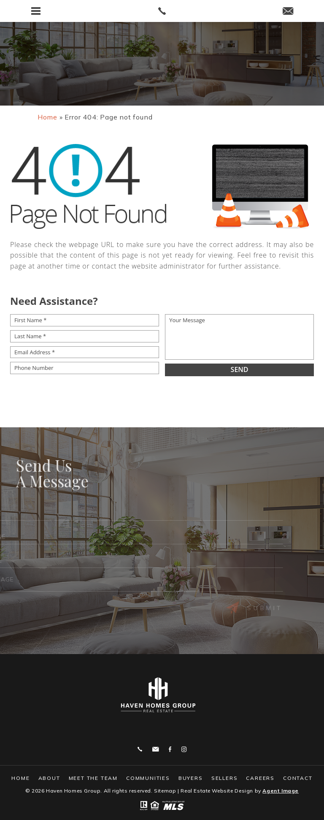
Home (20, 778)
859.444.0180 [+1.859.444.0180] (140, 749)
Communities (148, 778)
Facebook (170, 749)
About (49, 778)
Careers (260, 778)
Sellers (224, 778)
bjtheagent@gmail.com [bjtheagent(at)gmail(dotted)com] (155, 749)
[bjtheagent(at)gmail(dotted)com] (288, 11)
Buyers (190, 778)
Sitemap (165, 790)
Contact (298, 778)
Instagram (183, 749)
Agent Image (280, 790)
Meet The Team (93, 778)
